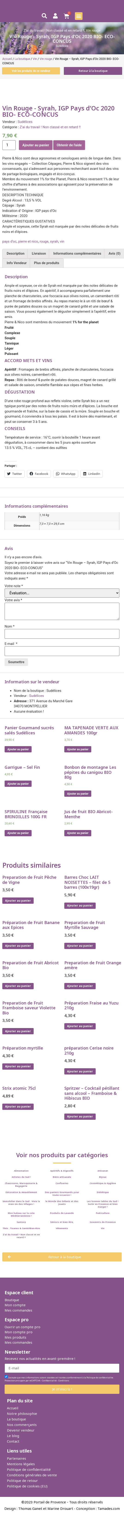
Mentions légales (21, 1464)
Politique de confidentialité (29, 1469)
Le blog (13, 1435)
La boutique (16, 1419)
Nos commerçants (22, 1424)
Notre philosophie (22, 1413)
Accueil (12, 1408)
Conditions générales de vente (32, 1475)
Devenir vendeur (21, 1430)
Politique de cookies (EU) (27, 1486)
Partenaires (16, 1458)
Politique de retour (22, 1480)
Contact (13, 1441)
